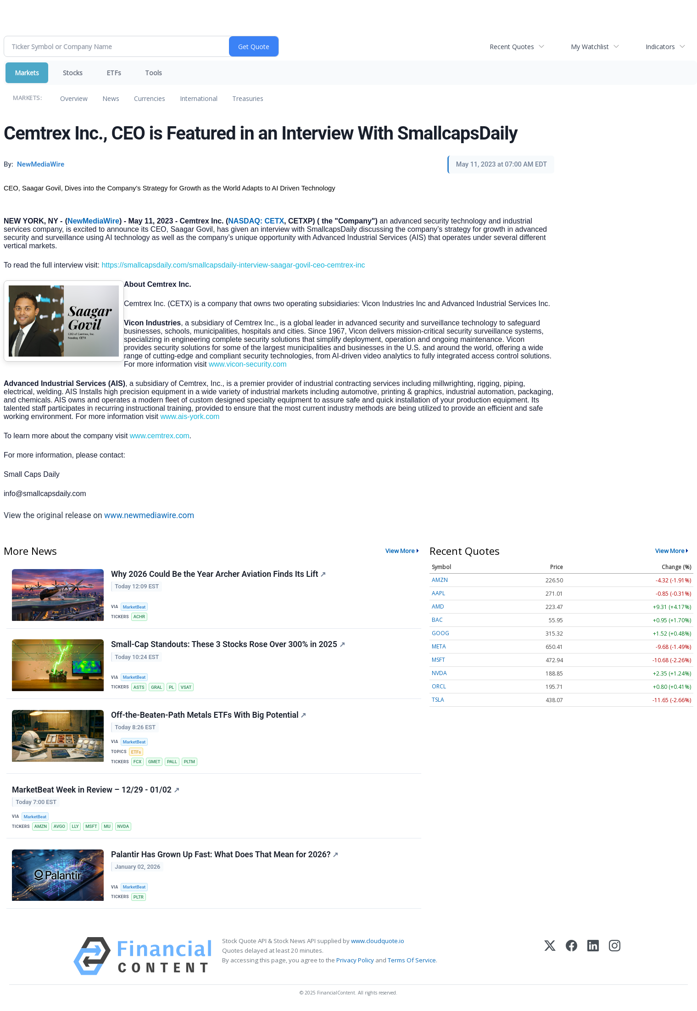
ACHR (139, 616)
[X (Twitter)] (550, 957)
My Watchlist (590, 46)
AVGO (59, 826)
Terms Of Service (412, 960)
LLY (75, 826)
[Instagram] (614, 957)
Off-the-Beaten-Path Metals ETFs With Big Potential (208, 715)
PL (171, 687)
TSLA (438, 700)
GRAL (156, 687)
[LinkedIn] (593, 957)
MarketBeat (134, 606)
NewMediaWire (93, 221)
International (198, 98)
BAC (437, 620)
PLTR (139, 897)
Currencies (149, 98)
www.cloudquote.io (377, 941)
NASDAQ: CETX (256, 221)
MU (107, 826)
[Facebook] (571, 957)
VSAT (186, 687)
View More (400, 551)
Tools (153, 72)
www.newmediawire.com (149, 515)
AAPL (438, 593)
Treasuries (247, 98)
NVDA (123, 826)
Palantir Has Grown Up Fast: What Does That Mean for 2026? (224, 854)
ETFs (113, 72)
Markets (27, 72)
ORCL (439, 686)
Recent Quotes (512, 46)
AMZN (40, 826)
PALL (172, 762)
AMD (438, 606)
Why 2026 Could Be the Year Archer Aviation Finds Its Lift (218, 574)
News (110, 98)
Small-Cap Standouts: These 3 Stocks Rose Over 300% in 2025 (228, 644)
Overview (74, 98)
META (439, 646)
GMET (154, 762)
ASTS (139, 687)
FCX (138, 762)
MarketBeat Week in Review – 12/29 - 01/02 (95, 789)
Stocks (73, 72)
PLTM (189, 762)
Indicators (660, 46)
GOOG (440, 633)
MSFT (91, 826)
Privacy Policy (355, 960)
